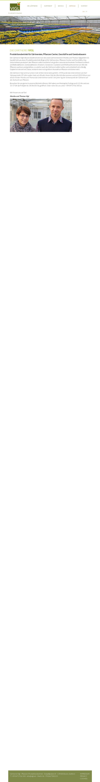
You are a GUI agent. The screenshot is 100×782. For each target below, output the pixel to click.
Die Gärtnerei (32, 6)
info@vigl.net (20, 690)
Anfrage (72, 6)
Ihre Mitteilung (22, 559)
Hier (11, 205)
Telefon (65, 548)
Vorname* (24, 543)
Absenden (83, 598)
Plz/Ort (25, 548)
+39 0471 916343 (15, 13)
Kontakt (84, 6)
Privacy (83, 776)
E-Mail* (25, 554)
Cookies (83, 779)
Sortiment (48, 6)
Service (61, 6)
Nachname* (64, 543)
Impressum (84, 774)
